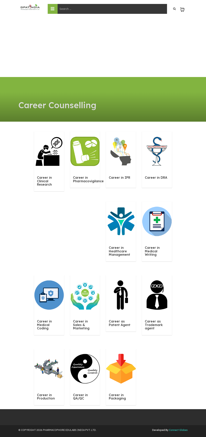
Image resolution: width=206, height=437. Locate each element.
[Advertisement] (103, 47)
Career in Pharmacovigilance (88, 179)
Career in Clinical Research (44, 181)
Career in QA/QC (80, 396)
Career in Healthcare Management (119, 251)
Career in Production (46, 396)
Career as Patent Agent (119, 323)
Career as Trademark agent (154, 324)
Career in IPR (119, 177)
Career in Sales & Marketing (81, 324)
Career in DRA (156, 177)
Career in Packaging (117, 396)
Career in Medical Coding (44, 324)
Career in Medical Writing (152, 251)
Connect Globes (178, 430)
